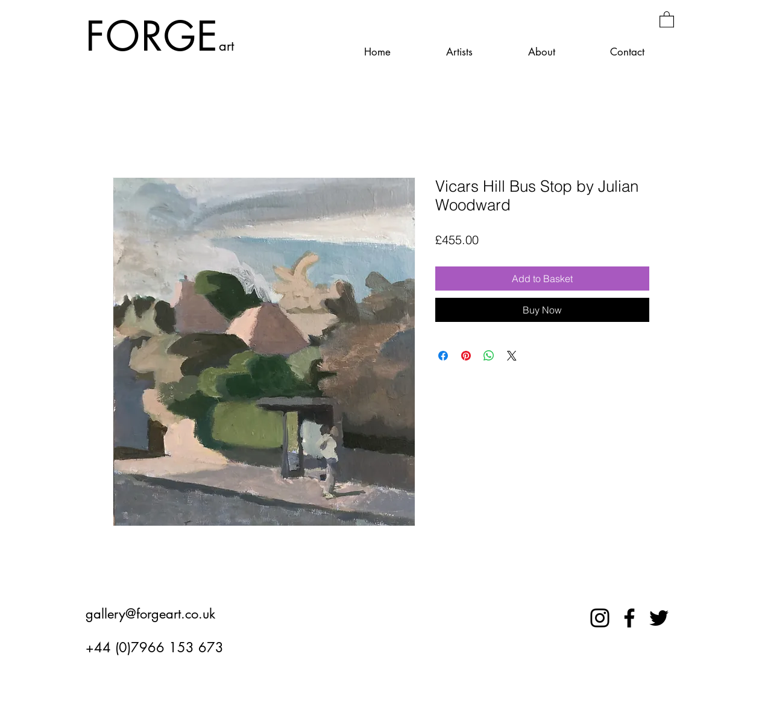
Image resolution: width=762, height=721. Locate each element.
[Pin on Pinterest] (466, 355)
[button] (667, 19)
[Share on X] (512, 355)
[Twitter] (659, 618)
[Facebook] (629, 618)
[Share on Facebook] (443, 355)
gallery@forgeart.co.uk (150, 613)
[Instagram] (599, 618)
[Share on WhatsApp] (489, 355)
